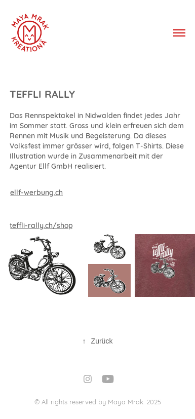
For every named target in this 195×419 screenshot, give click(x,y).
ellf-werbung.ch (36, 192)
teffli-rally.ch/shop (41, 225)
